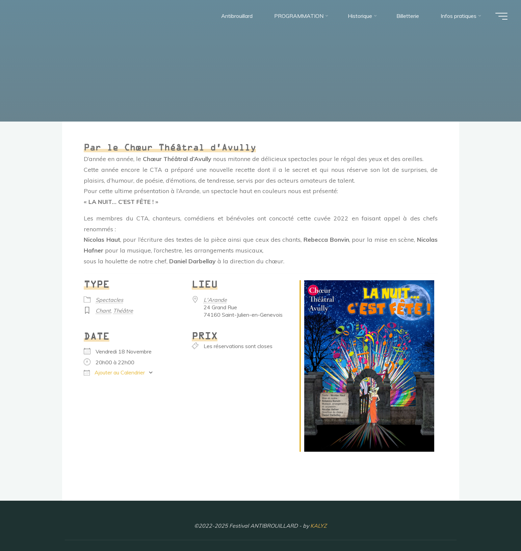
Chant (103, 310)
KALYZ (318, 525)
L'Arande (215, 299)
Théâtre (123, 310)
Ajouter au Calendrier (114, 372)
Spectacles (109, 299)
